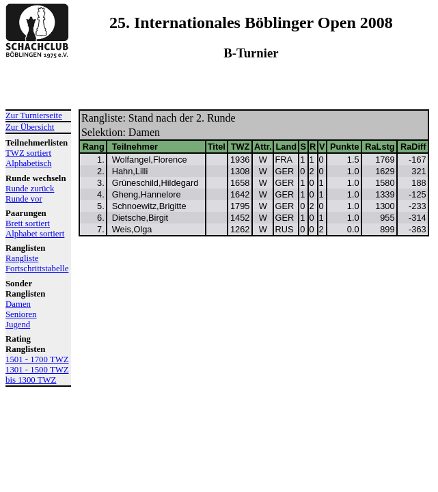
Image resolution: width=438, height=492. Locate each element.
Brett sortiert (27, 223)
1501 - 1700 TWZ (37, 359)
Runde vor (23, 199)
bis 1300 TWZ (30, 380)
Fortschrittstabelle (36, 268)
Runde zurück (29, 188)
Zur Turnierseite (33, 115)
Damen (18, 304)
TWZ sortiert (28, 153)
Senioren (21, 314)
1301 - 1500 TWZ (37, 369)
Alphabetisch (28, 163)
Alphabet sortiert (34, 233)
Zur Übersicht (29, 127)
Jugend (17, 324)
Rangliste (21, 258)
